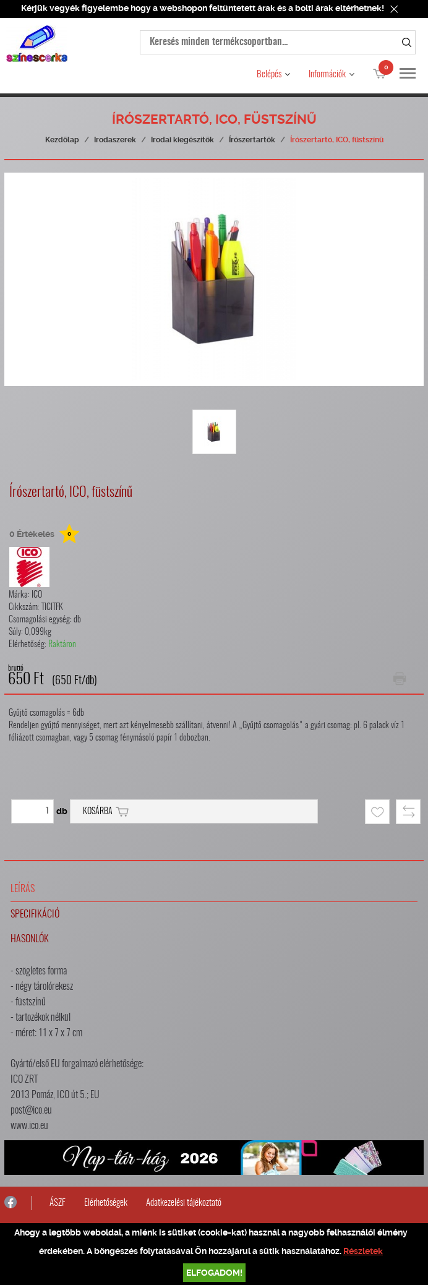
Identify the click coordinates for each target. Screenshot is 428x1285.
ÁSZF (57, 1203)
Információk (327, 74)
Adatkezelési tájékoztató (183, 1203)
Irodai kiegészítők (182, 139)
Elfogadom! (214, 1273)
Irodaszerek (115, 139)
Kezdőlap (62, 139)
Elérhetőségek (105, 1203)
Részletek (363, 1251)
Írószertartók (252, 139)
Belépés (269, 74)
